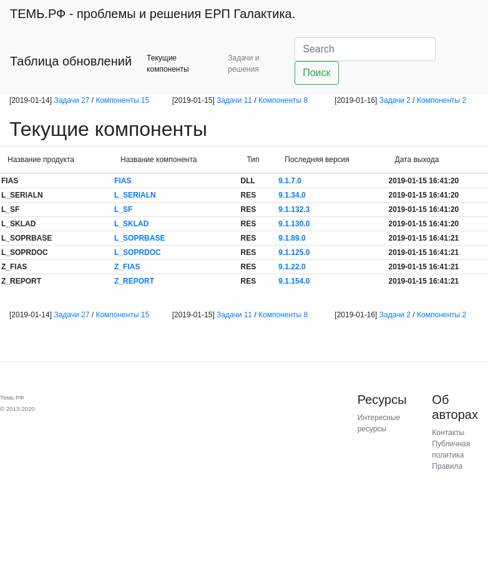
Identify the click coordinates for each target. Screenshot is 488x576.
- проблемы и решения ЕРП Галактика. (152, 14)
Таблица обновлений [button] (71, 61)
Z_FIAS (127, 266)
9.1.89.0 (291, 238)
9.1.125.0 (294, 252)
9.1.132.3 (294, 209)
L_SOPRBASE (139, 238)
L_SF (123, 209)
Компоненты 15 (122, 100)
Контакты (448, 432)
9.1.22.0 (291, 266)
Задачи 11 (234, 100)
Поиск (316, 72)
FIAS (122, 180)
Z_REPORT (134, 281)
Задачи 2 (395, 100)
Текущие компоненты (168, 64)
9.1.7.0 (289, 180)
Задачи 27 (71, 100)
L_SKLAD (131, 223)
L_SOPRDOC (137, 252)
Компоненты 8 (283, 100)
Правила (447, 466)
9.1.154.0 (294, 281)
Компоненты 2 (441, 100)
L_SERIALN (135, 195)
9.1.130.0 (294, 223)
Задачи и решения (243, 64)
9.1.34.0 (291, 195)
